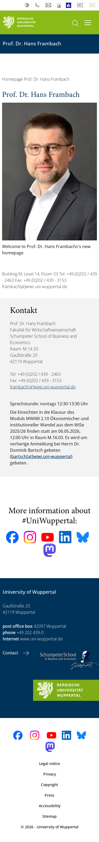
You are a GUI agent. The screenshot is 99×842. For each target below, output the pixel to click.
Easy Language (69, 5)
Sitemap (49, 816)
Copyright (49, 784)
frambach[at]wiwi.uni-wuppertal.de (43, 387)
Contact (11, 653)
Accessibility (49, 805)
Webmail (49, 5)
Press (49, 795)
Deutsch (81, 5)
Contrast (28, 5)
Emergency (59, 5)
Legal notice (49, 763)
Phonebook (38, 5)
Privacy (49, 774)
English (93, 5)
